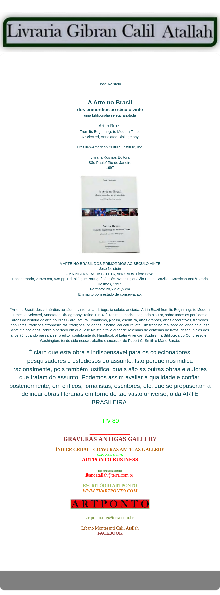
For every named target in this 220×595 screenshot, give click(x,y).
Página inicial (111, 557)
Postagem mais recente (33, 557)
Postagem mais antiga (188, 557)
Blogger (139, 582)
